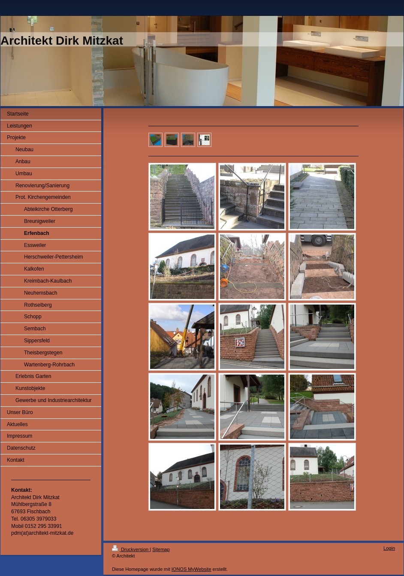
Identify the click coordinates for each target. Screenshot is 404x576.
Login (389, 548)
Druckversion (131, 549)
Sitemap (160, 549)
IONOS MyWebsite (191, 569)
